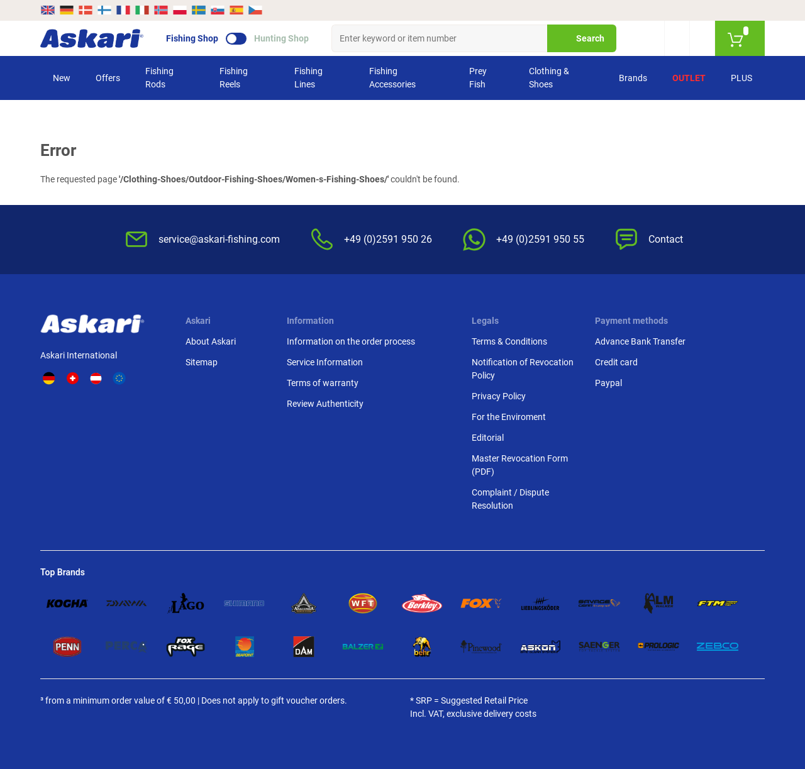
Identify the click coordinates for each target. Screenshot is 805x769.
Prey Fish (478, 77)
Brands (633, 78)
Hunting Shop (281, 38)
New (61, 78)
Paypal (608, 383)
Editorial (488, 438)
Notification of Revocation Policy (523, 368)
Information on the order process (351, 341)
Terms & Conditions (509, 341)
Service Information (325, 362)
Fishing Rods (159, 77)
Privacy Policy (499, 396)
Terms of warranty (322, 383)
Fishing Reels (233, 77)
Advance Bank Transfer (640, 341)
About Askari (211, 341)
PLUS (741, 78)
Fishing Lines (308, 77)
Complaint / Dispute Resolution (510, 499)
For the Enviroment (509, 417)
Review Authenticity (325, 404)
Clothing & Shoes (549, 77)
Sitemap (202, 362)
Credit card (616, 362)
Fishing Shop (192, 38)
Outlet (689, 78)
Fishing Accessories (392, 77)
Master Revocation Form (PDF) (520, 465)
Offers (108, 78)
